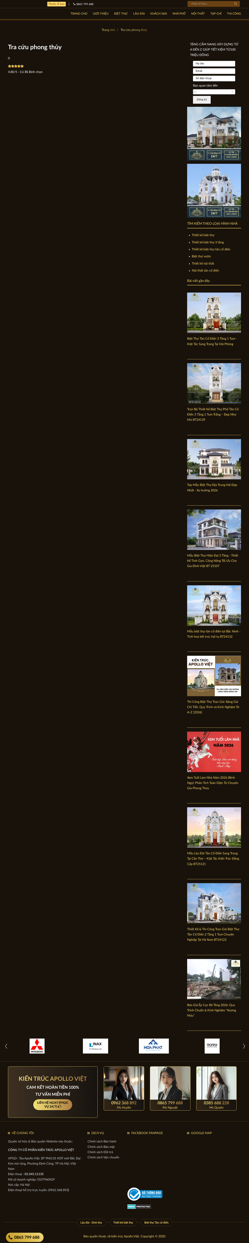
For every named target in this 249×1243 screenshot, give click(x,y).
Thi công (234, 13)
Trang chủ (79, 13)
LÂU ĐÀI (139, 13)
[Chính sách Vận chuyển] (103, 1157)
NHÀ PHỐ (179, 13)
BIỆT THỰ (121, 13)
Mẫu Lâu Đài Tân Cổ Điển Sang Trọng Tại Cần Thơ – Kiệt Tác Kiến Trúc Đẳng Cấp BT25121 (213, 858)
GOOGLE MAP (201, 1133)
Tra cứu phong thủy (134, 30)
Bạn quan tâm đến (205, 85)
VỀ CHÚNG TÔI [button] (23, 1133)
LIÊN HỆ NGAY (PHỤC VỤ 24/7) (52, 1104)
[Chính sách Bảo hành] (102, 1141)
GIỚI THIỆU (101, 13)
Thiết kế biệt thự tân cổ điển (211, 249)
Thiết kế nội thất (203, 263)
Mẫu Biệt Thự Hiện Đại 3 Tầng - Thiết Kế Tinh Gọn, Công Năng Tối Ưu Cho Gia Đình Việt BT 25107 (212, 561)
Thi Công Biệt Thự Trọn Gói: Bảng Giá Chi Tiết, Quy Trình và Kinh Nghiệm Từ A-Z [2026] (213, 707)
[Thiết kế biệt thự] (123, 1222)
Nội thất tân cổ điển (205, 270)
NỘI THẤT (198, 13)
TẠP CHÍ (215, 13)
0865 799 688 (24, 1237)
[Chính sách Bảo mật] (101, 1146)
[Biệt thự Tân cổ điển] (156, 1222)
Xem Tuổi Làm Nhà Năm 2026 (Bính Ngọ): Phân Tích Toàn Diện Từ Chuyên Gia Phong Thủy (212, 783)
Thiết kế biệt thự (203, 235)
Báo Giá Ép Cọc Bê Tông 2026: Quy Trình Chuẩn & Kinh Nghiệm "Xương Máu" (211, 1010)
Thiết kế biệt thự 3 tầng (208, 242)
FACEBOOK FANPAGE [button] (147, 1133)
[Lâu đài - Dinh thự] (91, 1222)
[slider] (16, 66)
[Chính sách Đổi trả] (100, 1152)
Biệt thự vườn (201, 256)
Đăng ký (202, 99)
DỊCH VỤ (97, 1133)
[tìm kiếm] (235, 4)
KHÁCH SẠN (158, 13)
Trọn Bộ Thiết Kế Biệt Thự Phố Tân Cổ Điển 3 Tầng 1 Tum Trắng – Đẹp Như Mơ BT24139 (213, 414)
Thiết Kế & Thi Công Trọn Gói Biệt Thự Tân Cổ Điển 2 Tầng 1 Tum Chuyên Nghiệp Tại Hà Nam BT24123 (213, 934)
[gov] (144, 1194)
